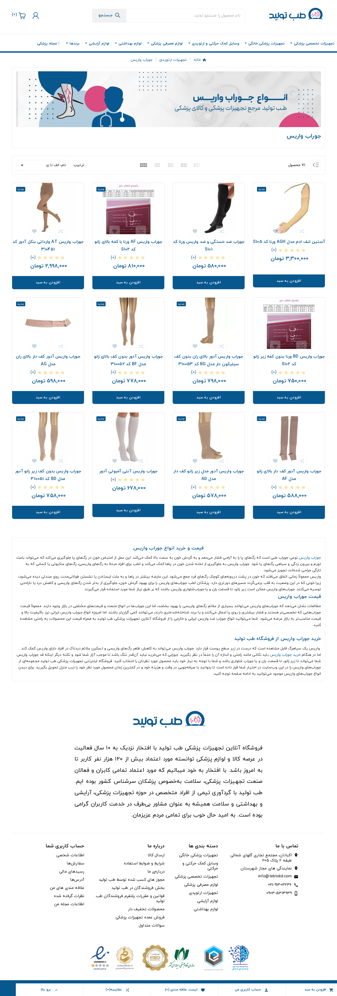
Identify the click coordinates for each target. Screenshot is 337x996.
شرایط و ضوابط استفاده (144, 863)
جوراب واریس (310, 557)
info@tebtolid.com (275, 876)
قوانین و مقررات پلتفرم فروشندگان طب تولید (130, 898)
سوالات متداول (152, 925)
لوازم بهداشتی (206, 909)
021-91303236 (280, 885)
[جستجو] (185, 15)
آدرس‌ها (77, 880)
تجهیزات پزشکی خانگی (198, 855)
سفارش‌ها (75, 863)
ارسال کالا (156, 855)
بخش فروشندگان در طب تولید (138, 888)
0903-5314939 (279, 893)
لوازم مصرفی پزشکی (201, 885)
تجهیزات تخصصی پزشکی (196, 876)
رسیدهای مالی (71, 871)
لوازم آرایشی (207, 901)
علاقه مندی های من (67, 888)
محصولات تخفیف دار (146, 909)
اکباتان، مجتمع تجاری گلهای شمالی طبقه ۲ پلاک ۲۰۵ (261, 858)
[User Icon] (35, 15)
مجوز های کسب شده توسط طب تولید (132, 880)
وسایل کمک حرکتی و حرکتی (200, 866)
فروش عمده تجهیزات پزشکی (140, 917)
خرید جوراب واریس (285, 654)
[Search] (109, 15)
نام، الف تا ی (42, 165)
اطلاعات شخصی (70, 855)
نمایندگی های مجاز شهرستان (266, 868)
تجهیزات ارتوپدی (203, 893)
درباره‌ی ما (156, 871)
